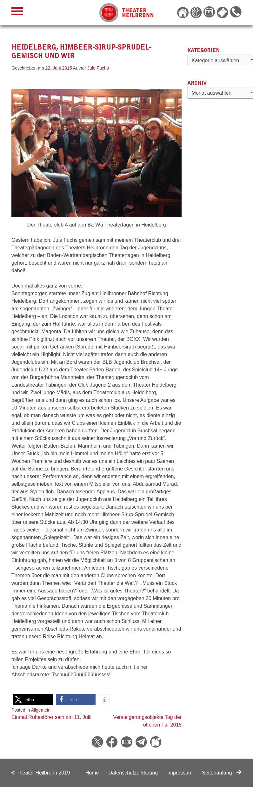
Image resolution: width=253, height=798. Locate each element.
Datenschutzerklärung (133, 772)
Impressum (179, 772)
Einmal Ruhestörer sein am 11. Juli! (51, 717)
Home (92, 772)
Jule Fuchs (98, 68)
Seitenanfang (222, 772)
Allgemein (40, 710)
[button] (33, 699)
